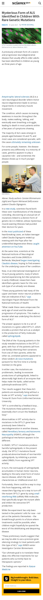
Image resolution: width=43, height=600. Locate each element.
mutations (24, 358)
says (29, 296)
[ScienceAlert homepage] (21, 3)
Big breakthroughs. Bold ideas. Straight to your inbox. (25, 578)
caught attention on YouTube (20, 245)
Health (5, 25)
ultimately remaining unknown (25, 142)
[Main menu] (4, 3)
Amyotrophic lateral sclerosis (15, 96)
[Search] (39, 3)
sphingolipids (14, 336)
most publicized (15, 231)
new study (10, 208)
